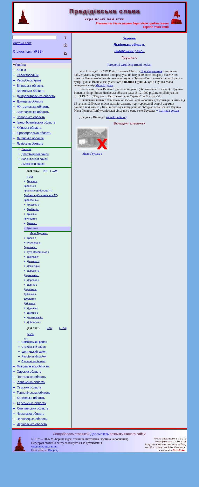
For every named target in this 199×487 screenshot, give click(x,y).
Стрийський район (34, 371)
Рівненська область (31, 410)
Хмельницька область (32, 439)
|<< (45, 181)
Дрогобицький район (35, 164)
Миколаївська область (33, 393)
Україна (20, 64)
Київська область (29, 134)
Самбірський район (34, 365)
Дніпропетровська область (36, 99)
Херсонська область (31, 434)
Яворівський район (34, 382)
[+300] (30, 357)
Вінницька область (30, 88)
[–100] (53, 181)
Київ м (21, 70)
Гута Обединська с (38, 269)
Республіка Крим (29, 82)
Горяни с (32, 192)
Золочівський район (35, 169)
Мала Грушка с (39, 249)
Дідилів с (32, 330)
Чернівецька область (32, 451)
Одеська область (29, 399)
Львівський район (33, 174)
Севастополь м (27, 76)
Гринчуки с (30, 233)
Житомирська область (33, 111)
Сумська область (29, 416)
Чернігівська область (32, 457)
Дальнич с (33, 279)
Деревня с (33, 299)
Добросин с (34, 345)
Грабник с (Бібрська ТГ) (38, 202)
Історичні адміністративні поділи (129, 64)
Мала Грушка (104, 85)
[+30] (49, 351)
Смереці (53, 483)
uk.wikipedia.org (116, 117)
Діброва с (29, 325)
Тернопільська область (33, 422)
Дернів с (32, 304)
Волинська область (31, 93)
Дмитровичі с (35, 340)
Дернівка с (30, 309)
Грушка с (32, 243)
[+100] (62, 351)
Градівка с (33, 218)
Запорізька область (31, 123)
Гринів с (32, 228)
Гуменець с (33, 259)
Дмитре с (32, 335)
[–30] (30, 187)
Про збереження (151, 71)
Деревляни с (31, 294)
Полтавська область (31, 404)
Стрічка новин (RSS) (28, 51)
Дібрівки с (30, 319)
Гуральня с (30, 264)
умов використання (44, 479)
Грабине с (30, 197)
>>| (26, 362)
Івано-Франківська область (36, 129)
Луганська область (30, 146)
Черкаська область (30, 445)
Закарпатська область (33, 117)
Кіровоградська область (34, 140)
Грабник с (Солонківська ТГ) (41, 207)
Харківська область (31, 428)
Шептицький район (34, 376)
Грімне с (32, 238)
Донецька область (30, 105)
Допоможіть (99, 467)
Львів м (26, 158)
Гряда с (31, 254)
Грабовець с (31, 213)
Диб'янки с (30, 314)
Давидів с (32, 274)
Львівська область (30, 152)
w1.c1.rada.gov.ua (167, 110)
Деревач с (33, 289)
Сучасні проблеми (33, 387)
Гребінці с (33, 223)
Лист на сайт (22, 43)
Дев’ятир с (33, 284)
